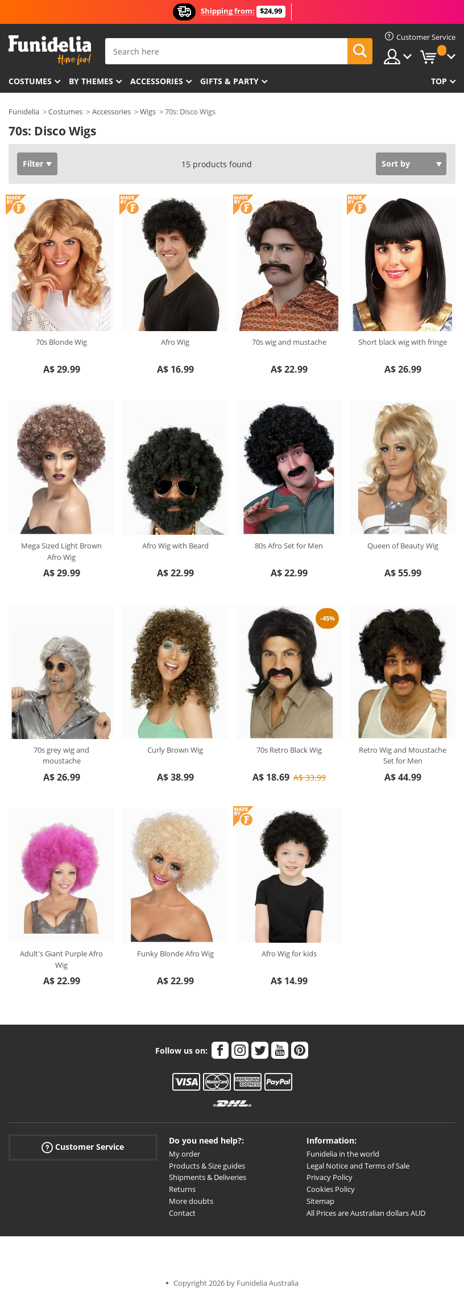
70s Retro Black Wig (289, 750)
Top (439, 81)
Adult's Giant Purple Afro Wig (61, 959)
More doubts (191, 1201)
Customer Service (83, 1147)
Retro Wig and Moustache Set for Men (402, 755)
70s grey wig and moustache (61, 755)
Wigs (148, 111)
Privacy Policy (329, 1177)
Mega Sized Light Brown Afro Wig (61, 551)
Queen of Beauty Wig (402, 545)
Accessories (156, 81)
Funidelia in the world (342, 1154)
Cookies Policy (330, 1189)
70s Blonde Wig (61, 342)
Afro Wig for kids (289, 953)
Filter (33, 163)
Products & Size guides (207, 1166)
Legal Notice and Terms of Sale (357, 1166)
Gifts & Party (229, 81)
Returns (182, 1189)
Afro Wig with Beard (175, 545)
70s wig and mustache (289, 342)
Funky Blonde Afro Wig (175, 953)
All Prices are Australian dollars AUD (365, 1213)
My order (184, 1154)
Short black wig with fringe (402, 342)
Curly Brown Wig (175, 750)
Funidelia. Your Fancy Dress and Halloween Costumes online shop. (50, 50)
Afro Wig (175, 342)
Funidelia (24, 111)
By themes (91, 81)
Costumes (30, 81)
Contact (182, 1213)
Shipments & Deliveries (207, 1177)
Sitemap (320, 1201)
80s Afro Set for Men (289, 545)
